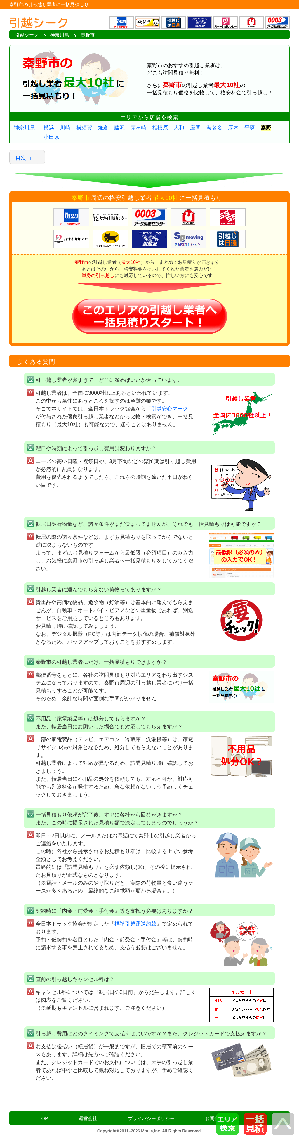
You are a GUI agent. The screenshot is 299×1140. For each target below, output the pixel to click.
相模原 (160, 128)
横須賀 (84, 128)
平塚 (249, 128)
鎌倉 (103, 128)
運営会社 (88, 1118)
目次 (20, 158)
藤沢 (119, 128)
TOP (43, 1118)
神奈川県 (24, 128)
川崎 (65, 128)
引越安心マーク (169, 409)
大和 (179, 128)
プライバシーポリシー (151, 1118)
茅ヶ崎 (138, 128)
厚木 (233, 128)
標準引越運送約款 (135, 924)
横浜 (49, 128)
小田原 (51, 137)
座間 (195, 128)
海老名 (214, 128)
